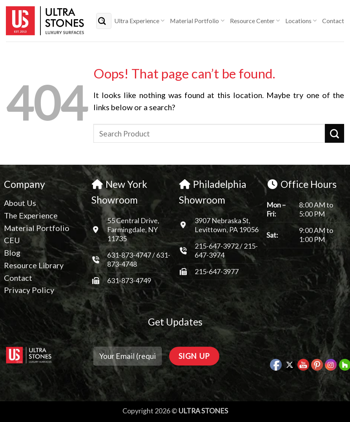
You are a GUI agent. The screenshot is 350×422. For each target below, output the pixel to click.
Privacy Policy (29, 290)
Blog (12, 252)
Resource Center (255, 21)
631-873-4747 (129, 255)
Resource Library (34, 265)
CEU (12, 240)
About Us (20, 202)
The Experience (31, 215)
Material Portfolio (197, 21)
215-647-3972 (217, 246)
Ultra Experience (139, 21)
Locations (301, 21)
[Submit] (102, 21)
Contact (333, 20)
